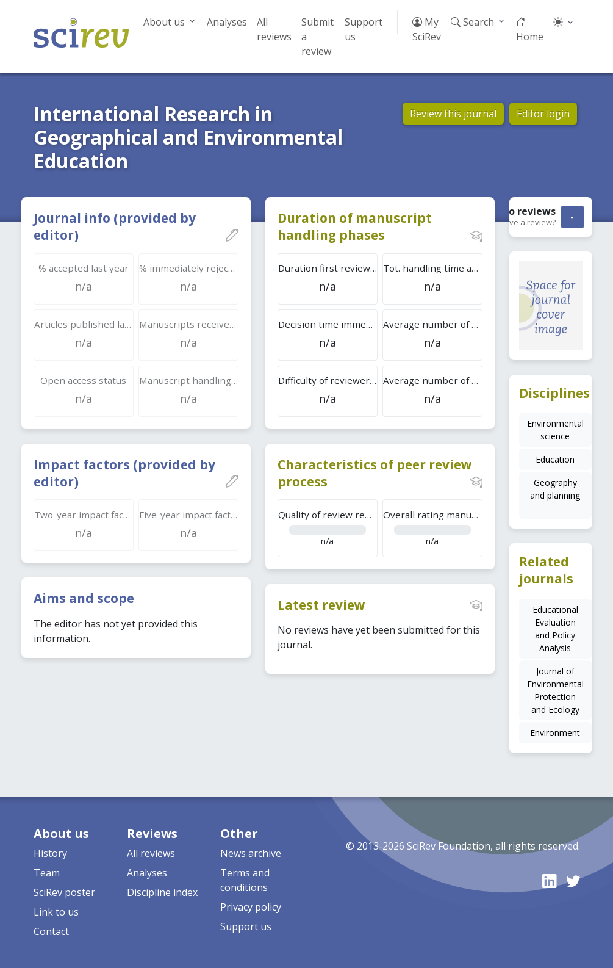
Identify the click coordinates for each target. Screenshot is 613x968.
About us (164, 22)
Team (47, 873)
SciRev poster (64, 892)
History (50, 853)
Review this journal (453, 113)
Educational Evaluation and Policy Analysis (555, 629)
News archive (250, 853)
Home (529, 29)
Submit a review (317, 36)
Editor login (543, 113)
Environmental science (555, 429)
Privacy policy (250, 907)
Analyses (227, 22)
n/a (328, 527)
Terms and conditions (245, 880)
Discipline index (162, 892)
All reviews (274, 29)
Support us (363, 29)
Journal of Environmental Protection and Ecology (555, 690)
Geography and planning (555, 489)
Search (472, 22)
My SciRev (426, 29)
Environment (555, 733)
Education (555, 459)
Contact (51, 931)
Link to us (56, 912)
